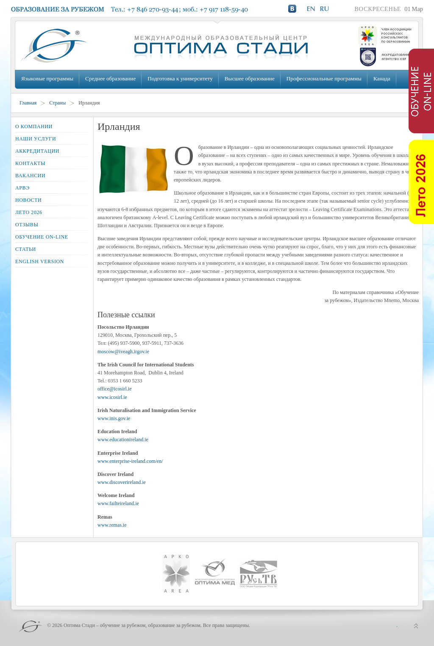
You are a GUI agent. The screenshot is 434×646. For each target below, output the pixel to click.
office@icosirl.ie (114, 389)
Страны (57, 103)
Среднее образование (110, 78)
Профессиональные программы (324, 78)
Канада (381, 78)
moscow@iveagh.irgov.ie (123, 352)
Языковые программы (47, 78)
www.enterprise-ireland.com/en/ (130, 461)
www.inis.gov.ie (113, 418)
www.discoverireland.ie (121, 482)
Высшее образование (250, 78)
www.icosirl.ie (112, 397)
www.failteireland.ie (118, 503)
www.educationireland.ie (122, 440)
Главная (27, 103)
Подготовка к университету (179, 78)
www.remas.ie (112, 525)
